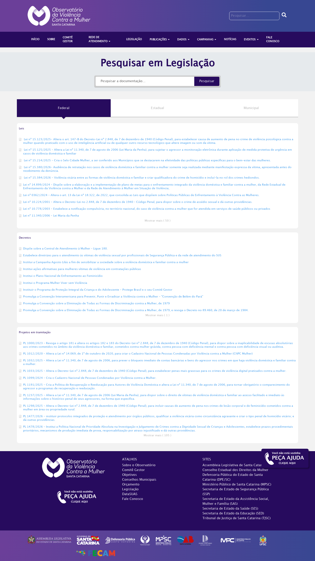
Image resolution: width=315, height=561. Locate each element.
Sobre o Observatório (138, 465)
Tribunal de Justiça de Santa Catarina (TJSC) (236, 518)
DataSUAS (129, 494)
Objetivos (129, 474)
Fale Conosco (132, 499)
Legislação (130, 489)
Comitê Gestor (133, 470)
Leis (21, 128)
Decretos (25, 237)
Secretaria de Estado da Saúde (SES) (230, 508)
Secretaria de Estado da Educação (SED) (233, 513)
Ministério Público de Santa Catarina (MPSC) (236, 484)
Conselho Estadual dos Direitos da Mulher (235, 470)
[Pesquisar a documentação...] (145, 81)
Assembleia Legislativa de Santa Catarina (234, 465)
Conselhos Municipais (139, 479)
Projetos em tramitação (35, 332)
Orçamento (130, 484)
